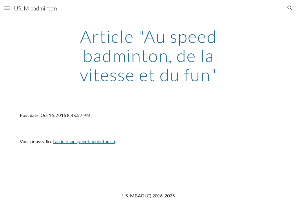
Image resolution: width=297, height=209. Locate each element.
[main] (148, 55)
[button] (7, 8)
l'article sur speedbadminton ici (84, 141)
